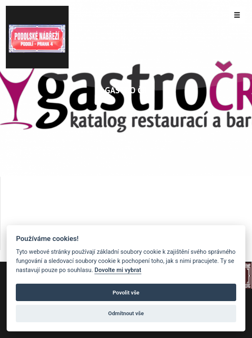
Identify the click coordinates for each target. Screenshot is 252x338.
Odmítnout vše (126, 313)
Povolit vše (126, 292)
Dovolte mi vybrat (117, 270)
